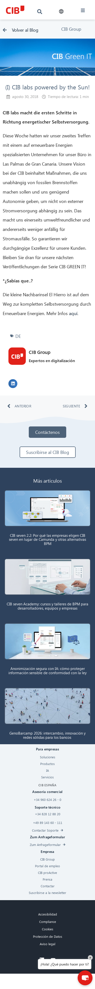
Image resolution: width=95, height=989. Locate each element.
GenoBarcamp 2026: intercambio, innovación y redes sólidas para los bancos (47, 735)
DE (18, 336)
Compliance (47, 921)
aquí (73, 313)
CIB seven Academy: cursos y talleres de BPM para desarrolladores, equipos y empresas (47, 606)
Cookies (47, 929)
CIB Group (71, 29)
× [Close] (90, 957)
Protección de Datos (47, 936)
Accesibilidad (47, 914)
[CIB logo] (15, 9)
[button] (61, 11)
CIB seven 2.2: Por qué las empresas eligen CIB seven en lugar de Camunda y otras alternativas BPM (47, 539)
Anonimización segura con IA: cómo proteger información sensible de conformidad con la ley (47, 670)
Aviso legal (47, 944)
